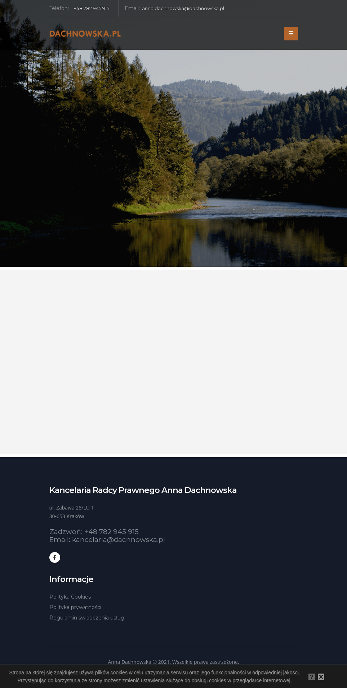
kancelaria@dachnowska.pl (118, 539)
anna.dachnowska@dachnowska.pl (183, 8)
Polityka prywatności (75, 607)
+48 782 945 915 (111, 532)
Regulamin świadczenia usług (86, 617)
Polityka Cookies (70, 597)
